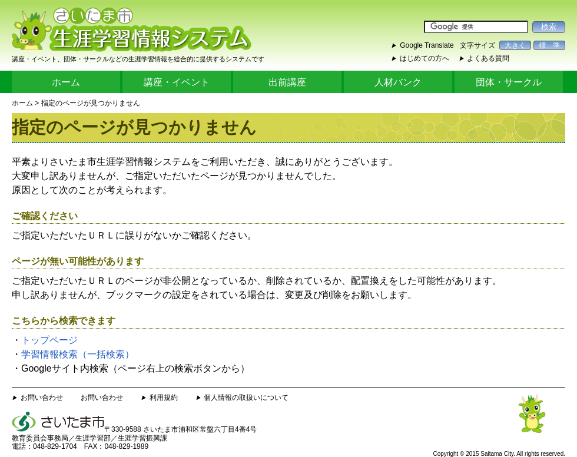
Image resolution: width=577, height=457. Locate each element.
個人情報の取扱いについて (246, 397)
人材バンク (398, 82)
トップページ (49, 340)
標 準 (549, 45)
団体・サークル (509, 82)
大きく (515, 45)
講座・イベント (177, 82)
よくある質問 (488, 58)
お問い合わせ (42, 397)
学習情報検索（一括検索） (77, 354)
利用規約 (164, 397)
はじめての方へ (424, 58)
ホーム (66, 82)
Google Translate (426, 45)
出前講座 (287, 82)
